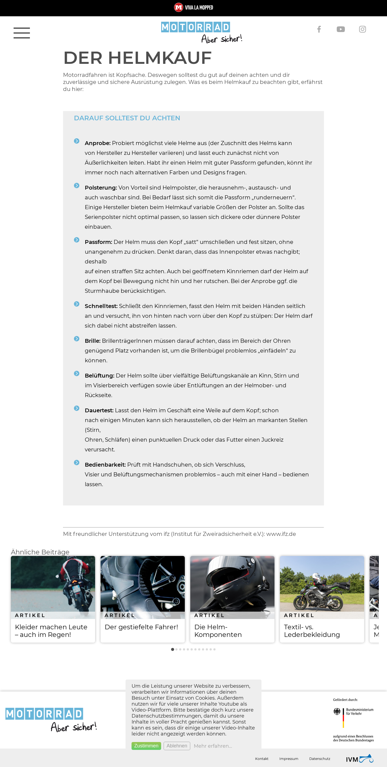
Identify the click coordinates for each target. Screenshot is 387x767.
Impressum (288, 759)
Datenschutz (319, 759)
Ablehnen (177, 746)
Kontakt (262, 759)
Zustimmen (146, 746)
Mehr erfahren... (213, 746)
